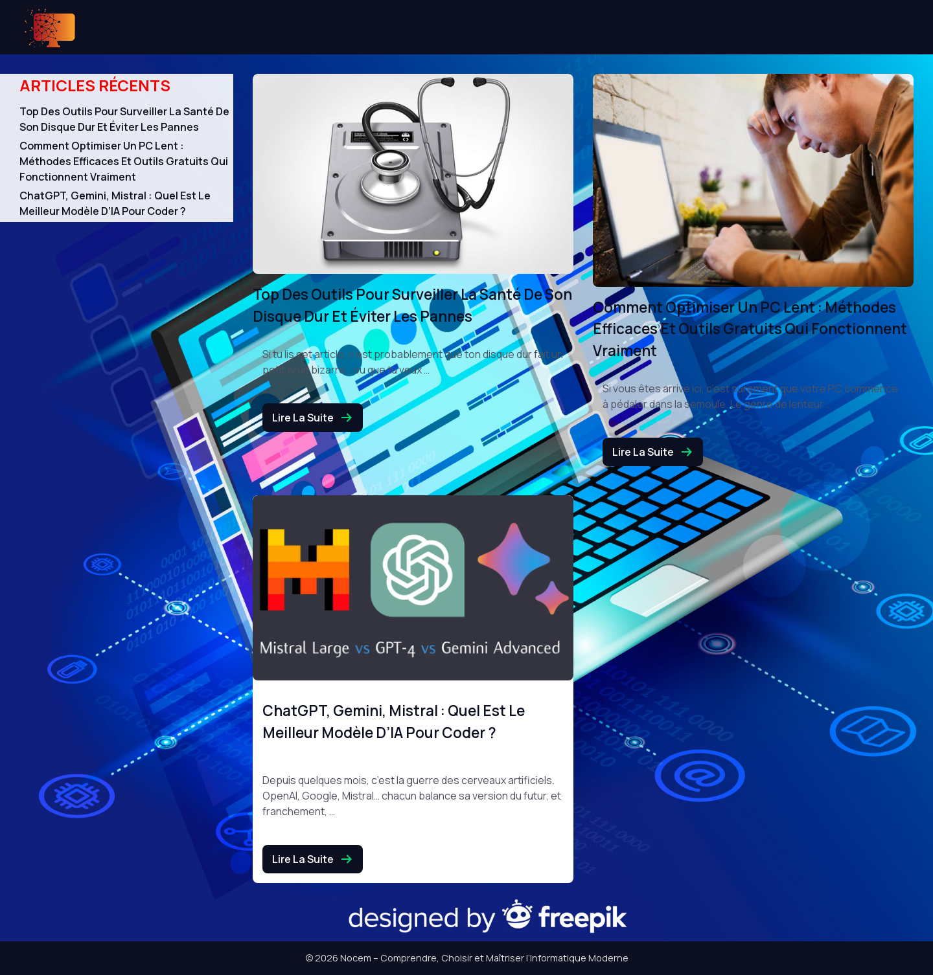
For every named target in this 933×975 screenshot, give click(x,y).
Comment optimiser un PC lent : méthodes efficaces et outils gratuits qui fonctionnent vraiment (123, 161)
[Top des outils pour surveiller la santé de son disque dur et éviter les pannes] (413, 174)
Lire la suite (312, 417)
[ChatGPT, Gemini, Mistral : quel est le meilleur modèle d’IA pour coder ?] (413, 587)
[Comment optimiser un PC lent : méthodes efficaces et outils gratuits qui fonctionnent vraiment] (753, 180)
